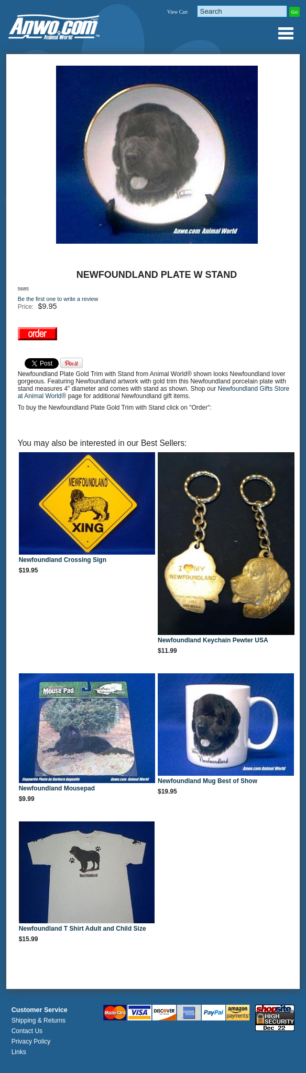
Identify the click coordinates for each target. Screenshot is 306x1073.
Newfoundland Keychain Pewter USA (213, 640)
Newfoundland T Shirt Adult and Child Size (82, 928)
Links (19, 1052)
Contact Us (27, 1031)
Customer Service (40, 1010)
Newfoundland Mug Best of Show (207, 781)
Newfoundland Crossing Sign (62, 560)
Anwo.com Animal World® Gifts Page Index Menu (285, 33)
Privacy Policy (31, 1041)
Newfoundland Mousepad (57, 788)
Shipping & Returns (38, 1020)
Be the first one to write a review (58, 299)
